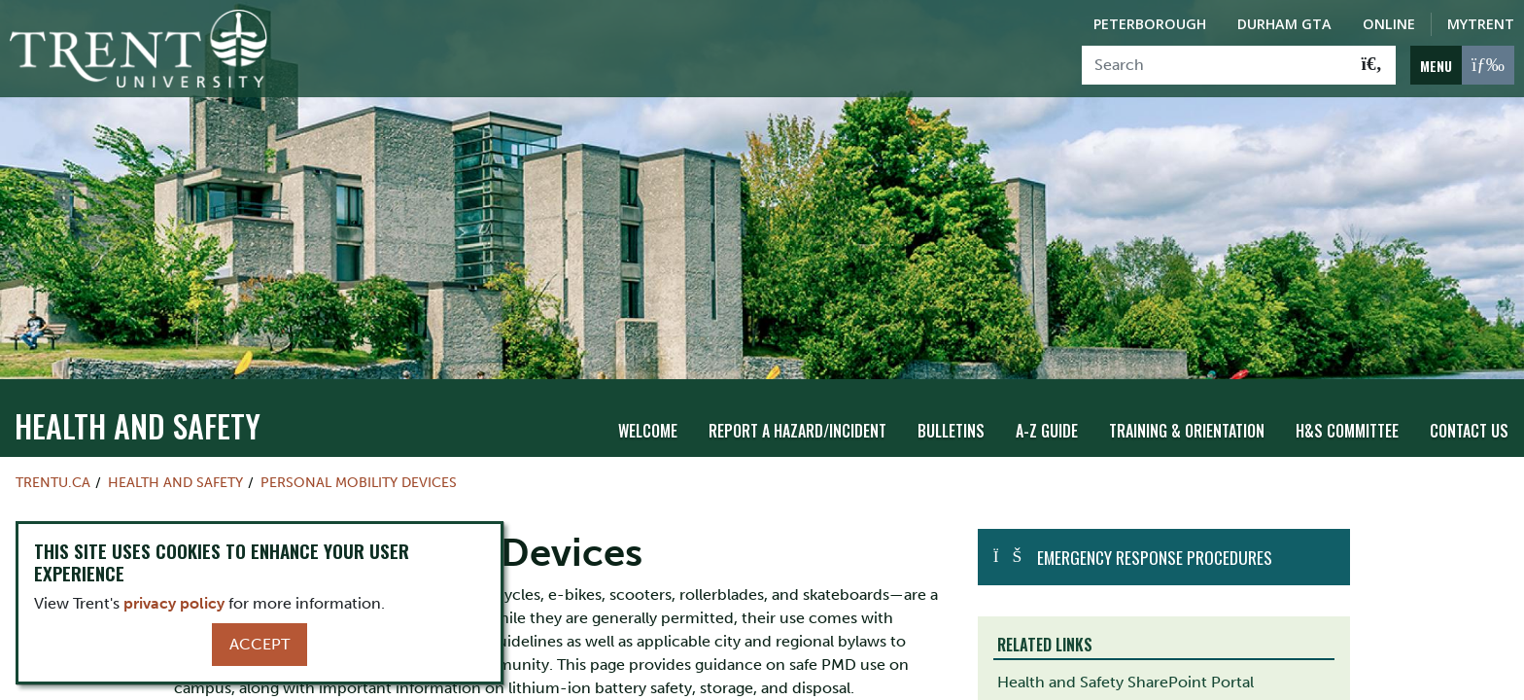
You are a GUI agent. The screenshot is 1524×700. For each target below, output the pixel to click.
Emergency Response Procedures (1154, 535)
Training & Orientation (1186, 409)
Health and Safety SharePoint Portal (1125, 660)
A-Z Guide (1047, 409)
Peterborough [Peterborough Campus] (1149, 24)
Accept (259, 644)
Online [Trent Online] (1389, 24)
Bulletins (951, 409)
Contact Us (1469, 409)
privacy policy (174, 603)
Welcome (647, 409)
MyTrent (1480, 24)
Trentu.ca (53, 461)
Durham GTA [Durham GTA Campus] (1284, 24)
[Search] (1215, 65)
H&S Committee (1347, 409)
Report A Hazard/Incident (797, 409)
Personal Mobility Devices (358, 461)
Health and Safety (137, 404)
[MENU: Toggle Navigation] (1462, 65)
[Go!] (1372, 65)
